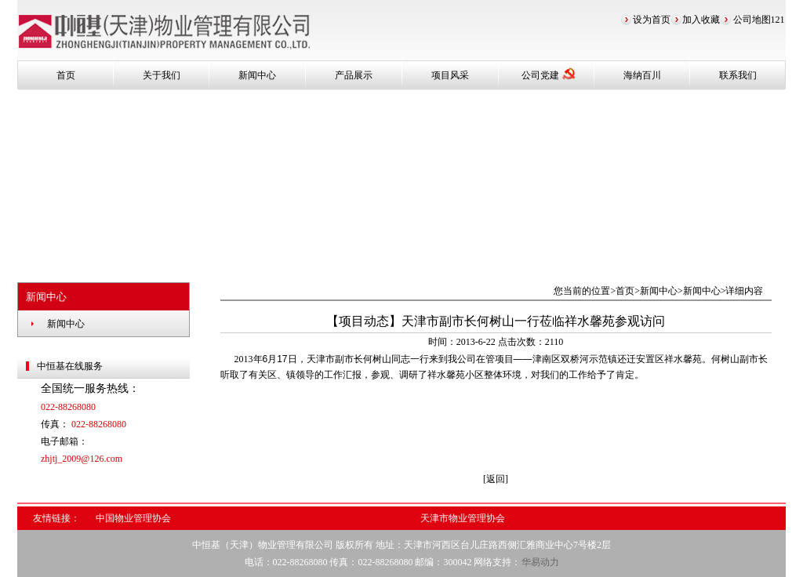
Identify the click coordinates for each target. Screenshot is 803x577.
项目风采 (450, 75)
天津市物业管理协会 (462, 518)
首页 (65, 75)
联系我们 (738, 75)
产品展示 (353, 75)
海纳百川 (642, 75)
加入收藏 (701, 19)
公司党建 (548, 74)
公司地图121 (759, 19)
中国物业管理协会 (133, 518)
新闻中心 (257, 75)
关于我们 (161, 75)
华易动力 (540, 562)
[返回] (495, 479)
